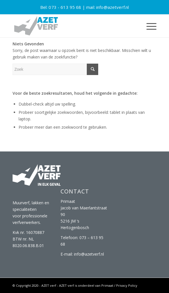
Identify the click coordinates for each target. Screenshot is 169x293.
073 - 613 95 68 (65, 7)
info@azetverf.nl (112, 7)
